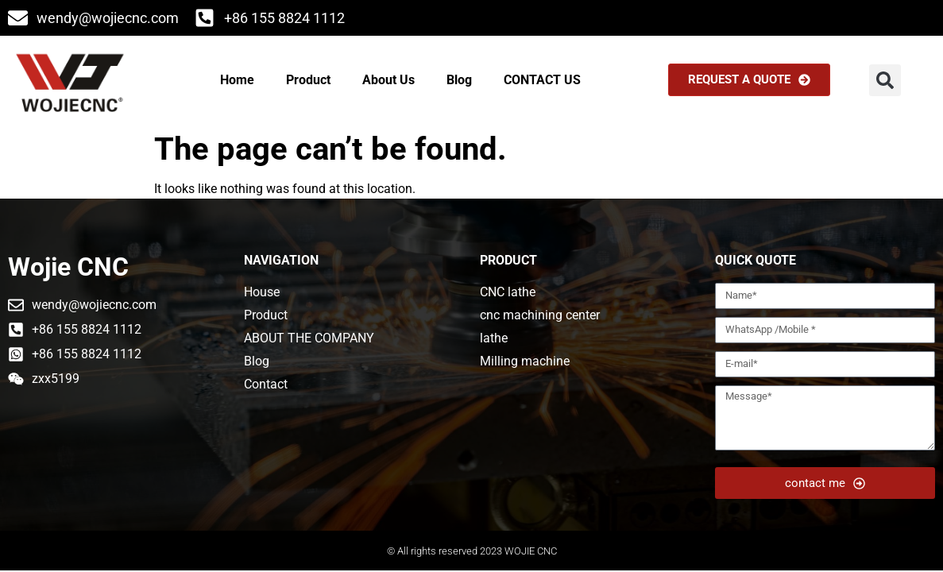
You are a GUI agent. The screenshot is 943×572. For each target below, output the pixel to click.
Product (308, 79)
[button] (885, 80)
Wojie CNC (68, 267)
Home (237, 79)
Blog (459, 79)
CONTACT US (542, 79)
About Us (388, 79)
